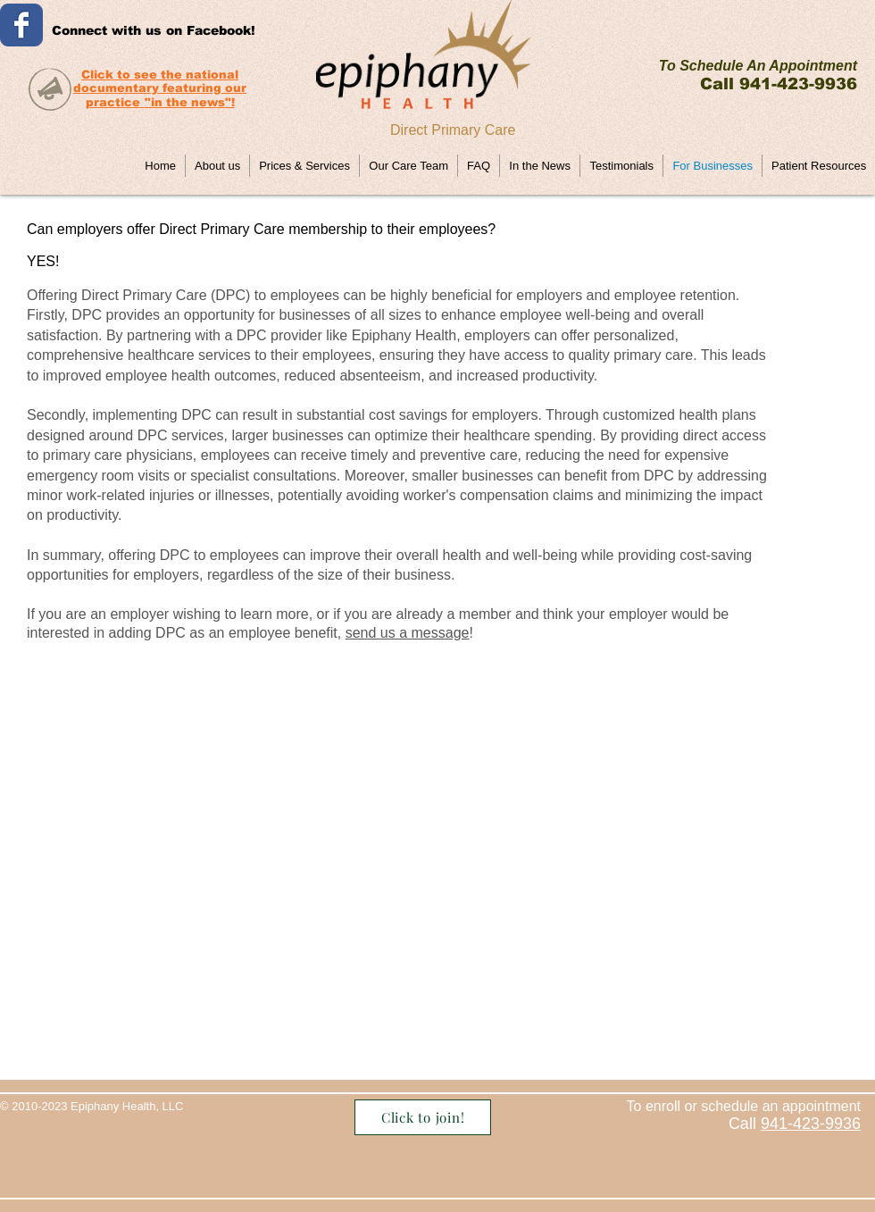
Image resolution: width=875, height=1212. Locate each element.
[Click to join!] (422, 1117)
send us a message (408, 632)
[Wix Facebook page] (21, 25)
